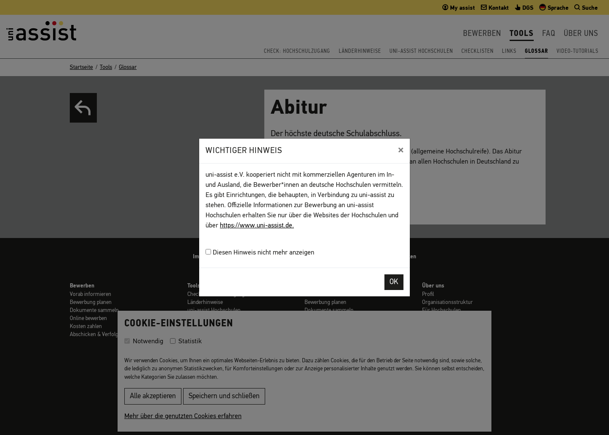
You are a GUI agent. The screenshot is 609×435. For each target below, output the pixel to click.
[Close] (401, 150)
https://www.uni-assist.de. (257, 225)
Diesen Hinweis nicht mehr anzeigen (260, 252)
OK (394, 282)
